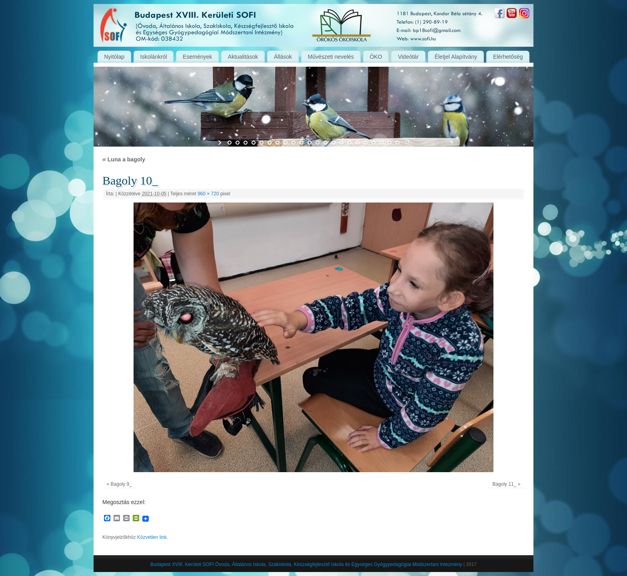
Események (197, 57)
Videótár (408, 57)
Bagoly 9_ (121, 484)
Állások (283, 57)
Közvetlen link (152, 537)
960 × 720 (208, 194)
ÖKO (375, 57)
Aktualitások (243, 57)
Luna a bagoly (123, 159)
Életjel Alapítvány (456, 57)
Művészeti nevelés (331, 57)
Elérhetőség (508, 57)
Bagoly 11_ (504, 484)
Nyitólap (114, 57)
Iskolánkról (153, 57)
